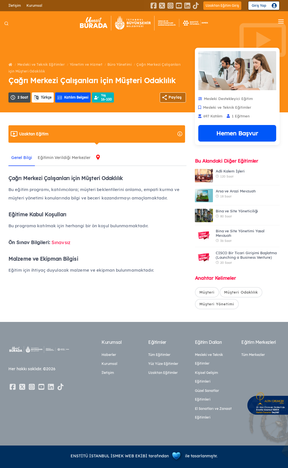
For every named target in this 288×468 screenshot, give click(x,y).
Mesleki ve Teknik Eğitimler (41, 64)
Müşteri (207, 292)
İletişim (14, 5)
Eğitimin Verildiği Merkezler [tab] (64, 157)
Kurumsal (34, 5)
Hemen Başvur (237, 133)
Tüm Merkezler (253, 355)
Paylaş (175, 97)
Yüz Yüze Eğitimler (163, 364)
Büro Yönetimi (119, 64)
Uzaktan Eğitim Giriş (222, 5)
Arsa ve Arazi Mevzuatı (236, 191)
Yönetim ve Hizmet (86, 64)
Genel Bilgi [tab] (21, 157)
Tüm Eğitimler (159, 355)
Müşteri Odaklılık (241, 292)
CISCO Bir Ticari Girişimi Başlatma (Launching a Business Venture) (246, 255)
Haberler (109, 355)
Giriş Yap (259, 5)
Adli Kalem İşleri (230, 171)
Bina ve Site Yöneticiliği (237, 211)
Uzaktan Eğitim (101, 134)
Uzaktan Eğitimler (163, 373)
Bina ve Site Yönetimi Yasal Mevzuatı (240, 233)
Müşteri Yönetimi (216, 304)
